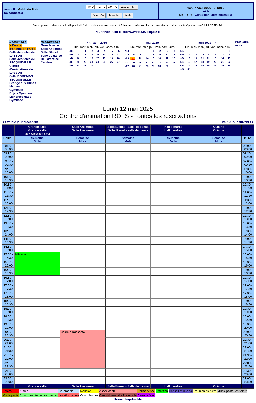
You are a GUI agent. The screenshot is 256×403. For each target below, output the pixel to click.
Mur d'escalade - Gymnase (21, 98)
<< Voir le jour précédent (20, 122)
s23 (182, 54)
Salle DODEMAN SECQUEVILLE (21, 77)
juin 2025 (204, 42)
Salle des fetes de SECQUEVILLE (22, 60)
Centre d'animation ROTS (22, 47)
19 (111, 58)
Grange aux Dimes (22, 83)
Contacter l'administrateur (213, 14)
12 (111, 54)
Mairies (14, 86)
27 (118, 61)
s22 (127, 66)
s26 (182, 65)
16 (91, 58)
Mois (37, 141)
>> (215, 42)
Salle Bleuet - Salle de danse (51, 53)
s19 (127, 54)
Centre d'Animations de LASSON (21, 69)
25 (104, 61)
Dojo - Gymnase (20, 93)
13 (118, 54)
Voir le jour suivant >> (237, 122)
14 (78, 58)
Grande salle (50, 45)
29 (85, 65)
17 (97, 58)
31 (167, 66)
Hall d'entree (50, 59)
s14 (71, 51)
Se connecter (13, 13)
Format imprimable (128, 399)
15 (85, 58)
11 (104, 54)
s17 (71, 61)
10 (97, 54)
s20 (127, 58)
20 (118, 58)
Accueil (9, 9)
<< (89, 42)
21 (78, 61)
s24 (182, 58)
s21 (127, 62)
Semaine (37, 138)
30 (91, 65)
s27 (182, 69)
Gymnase (16, 90)
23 (91, 61)
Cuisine (46, 62)
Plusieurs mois (242, 43)
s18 (71, 65)
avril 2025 (100, 42)
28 (78, 65)
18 (104, 58)
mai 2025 (152, 42)
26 (111, 61)
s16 (71, 58)
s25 (182, 61)
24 (97, 61)
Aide (206, 11)
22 (85, 61)
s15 (71, 54)
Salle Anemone (52, 48)
